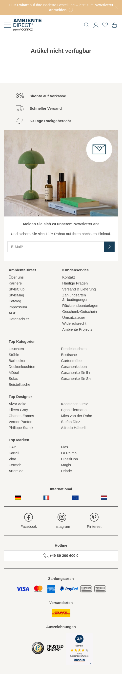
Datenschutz (19, 319)
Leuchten (16, 349)
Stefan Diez (70, 422)
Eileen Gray (18, 410)
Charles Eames (21, 416)
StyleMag (16, 295)
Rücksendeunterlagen (80, 305)
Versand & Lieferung (79, 289)
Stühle (14, 355)
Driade (66, 471)
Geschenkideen (74, 366)
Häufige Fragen (75, 283)
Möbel (14, 372)
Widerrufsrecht (74, 323)
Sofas (13, 378)
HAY (12, 447)
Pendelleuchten (73, 349)
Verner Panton (20, 422)
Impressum (18, 307)
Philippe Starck (21, 428)
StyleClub (16, 289)
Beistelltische (19, 384)
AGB (13, 313)
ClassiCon (69, 459)
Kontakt (68, 277)
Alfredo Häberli (73, 428)
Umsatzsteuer (73, 317)
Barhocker (17, 360)
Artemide (16, 471)
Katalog (15, 301)
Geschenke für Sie (76, 378)
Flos (64, 447)
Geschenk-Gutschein (79, 311)
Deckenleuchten (22, 366)
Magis (66, 465)
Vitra (12, 459)
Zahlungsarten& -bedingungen (75, 297)
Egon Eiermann (73, 410)
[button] (96, 24)
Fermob (15, 465)
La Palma (69, 453)
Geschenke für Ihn (76, 372)
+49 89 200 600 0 (60, 555)
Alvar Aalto (17, 404)
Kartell (14, 453)
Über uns (16, 277)
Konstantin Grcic (74, 404)
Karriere (15, 283)
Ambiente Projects (77, 329)
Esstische (69, 355)
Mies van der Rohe (76, 416)
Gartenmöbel (71, 360)
